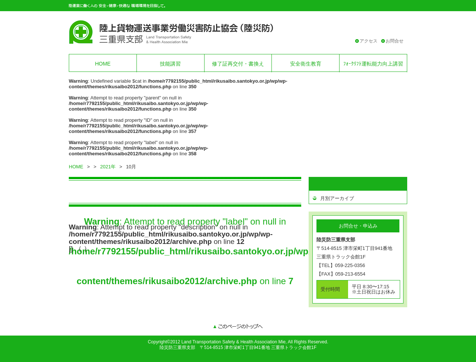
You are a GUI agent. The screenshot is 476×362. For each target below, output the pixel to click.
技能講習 (170, 64)
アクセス (368, 41)
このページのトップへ (238, 327)
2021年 (108, 166)
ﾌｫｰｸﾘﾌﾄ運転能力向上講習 (373, 64)
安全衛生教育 (305, 64)
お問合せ (394, 41)
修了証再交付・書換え (238, 64)
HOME (102, 64)
